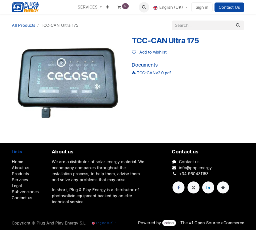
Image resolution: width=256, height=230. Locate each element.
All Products (23, 25)
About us (20, 167)
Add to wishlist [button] (149, 52)
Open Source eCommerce (219, 222)
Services (20, 179)
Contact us (22, 197)
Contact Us (229, 7)
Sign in (202, 7)
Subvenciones (25, 191)
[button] (144, 7)
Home (17, 161)
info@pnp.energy (195, 167)
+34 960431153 (193, 173)
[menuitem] (90, 7)
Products (20, 173)
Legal (17, 185)
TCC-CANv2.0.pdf (151, 72)
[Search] (238, 25)
